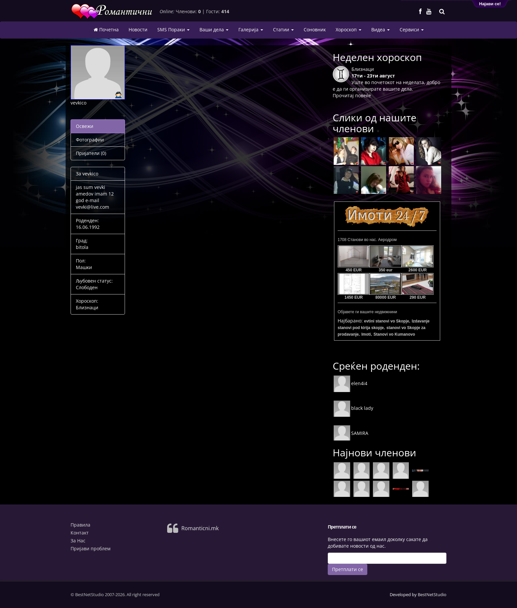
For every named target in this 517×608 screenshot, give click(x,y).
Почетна (106, 29)
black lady (353, 408)
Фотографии (90, 140)
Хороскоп (348, 29)
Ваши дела (213, 29)
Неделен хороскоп (377, 57)
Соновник (315, 29)
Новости (138, 29)
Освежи (84, 126)
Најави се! (490, 3)
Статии (283, 29)
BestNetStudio (432, 594)
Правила (80, 525)
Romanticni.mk (200, 528)
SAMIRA (351, 433)
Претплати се (347, 569)
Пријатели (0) (91, 153)
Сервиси (412, 29)
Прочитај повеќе (352, 95)
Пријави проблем (90, 548)
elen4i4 (350, 383)
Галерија (250, 29)
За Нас (78, 540)
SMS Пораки (173, 29)
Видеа (380, 29)
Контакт (80, 533)
